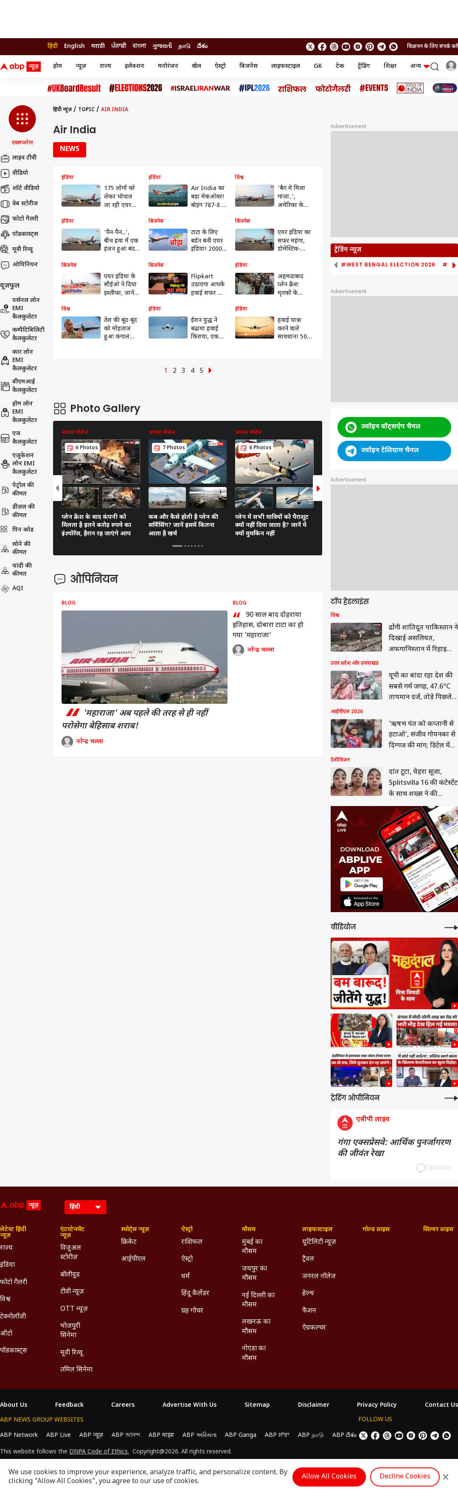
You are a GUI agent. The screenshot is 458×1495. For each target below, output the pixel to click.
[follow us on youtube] (346, 47)
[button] (22, 126)
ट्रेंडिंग (364, 66)
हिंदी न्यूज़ (62, 109)
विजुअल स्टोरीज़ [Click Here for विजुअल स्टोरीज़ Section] (70, 1253)
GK (318, 66)
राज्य (105, 66)
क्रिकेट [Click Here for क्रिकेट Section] (129, 1242)
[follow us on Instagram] (358, 47)
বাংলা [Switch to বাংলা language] (139, 46)
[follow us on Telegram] (382, 47)
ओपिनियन (19, 265)
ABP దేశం (344, 1435)
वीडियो (14, 173)
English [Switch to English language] (74, 46)
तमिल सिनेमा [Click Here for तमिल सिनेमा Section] (76, 1370)
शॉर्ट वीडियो (19, 189)
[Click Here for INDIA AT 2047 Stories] (445, 88)
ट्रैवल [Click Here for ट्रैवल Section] (308, 1259)
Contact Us (441, 1405)
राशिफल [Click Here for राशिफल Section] (191, 1242)
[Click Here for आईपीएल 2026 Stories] (254, 88)
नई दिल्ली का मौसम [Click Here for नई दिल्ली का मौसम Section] (258, 1300)
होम (57, 66)
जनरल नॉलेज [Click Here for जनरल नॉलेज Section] (319, 1276)
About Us (13, 1405)
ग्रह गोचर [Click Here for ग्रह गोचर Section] (192, 1311)
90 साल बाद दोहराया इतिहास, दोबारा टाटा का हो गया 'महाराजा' (268, 625)
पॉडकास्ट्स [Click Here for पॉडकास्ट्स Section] (13, 1351)
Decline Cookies (404, 1477)
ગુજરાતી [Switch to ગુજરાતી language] (162, 46)
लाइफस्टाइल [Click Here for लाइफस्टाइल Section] (317, 1230)
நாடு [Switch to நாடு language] (184, 46)
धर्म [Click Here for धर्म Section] (185, 1276)
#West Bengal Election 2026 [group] (388, 264)
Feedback (69, 1405)
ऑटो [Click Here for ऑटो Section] (6, 1334)
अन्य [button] (420, 66)
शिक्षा (390, 66)
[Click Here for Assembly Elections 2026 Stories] (135, 88)
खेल (196, 66)
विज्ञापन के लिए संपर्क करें (432, 46)
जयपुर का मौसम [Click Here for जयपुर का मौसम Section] (254, 1274)
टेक (340, 66)
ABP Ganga (240, 1435)
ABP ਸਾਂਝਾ (277, 1435)
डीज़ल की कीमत (17, 511)
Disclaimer (313, 1405)
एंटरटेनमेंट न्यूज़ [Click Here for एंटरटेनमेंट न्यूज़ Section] (72, 1233)
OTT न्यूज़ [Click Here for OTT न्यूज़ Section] (74, 1309)
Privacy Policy (377, 1405)
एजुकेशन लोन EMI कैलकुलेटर (18, 464)
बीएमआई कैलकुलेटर (18, 386)
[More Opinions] (451, 1098)
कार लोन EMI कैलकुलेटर (18, 360)
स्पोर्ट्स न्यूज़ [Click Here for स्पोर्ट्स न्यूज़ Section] (135, 1230)
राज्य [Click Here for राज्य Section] (6, 1248)
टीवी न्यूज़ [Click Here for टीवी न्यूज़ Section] (72, 1292)
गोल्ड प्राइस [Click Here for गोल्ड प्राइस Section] (376, 1230)
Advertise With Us (189, 1405)
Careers (123, 1405)
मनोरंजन (168, 66)
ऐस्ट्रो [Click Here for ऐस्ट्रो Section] (187, 1230)
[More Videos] (451, 927)
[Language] (86, 1207)
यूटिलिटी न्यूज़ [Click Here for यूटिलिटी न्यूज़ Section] (319, 1242)
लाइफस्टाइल (285, 66)
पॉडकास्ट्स (19, 235)
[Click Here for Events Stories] (374, 88)
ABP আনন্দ (126, 1435)
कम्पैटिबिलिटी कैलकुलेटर (22, 334)
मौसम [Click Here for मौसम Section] (249, 1230)
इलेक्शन (134, 66)
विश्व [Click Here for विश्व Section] (5, 1299)
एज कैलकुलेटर (18, 438)
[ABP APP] (361, 884)
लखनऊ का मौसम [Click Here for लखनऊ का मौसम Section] (256, 1327)
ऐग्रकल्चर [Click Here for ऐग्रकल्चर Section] (314, 1328)
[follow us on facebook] (322, 47)
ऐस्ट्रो (220, 66)
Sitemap (257, 1405)
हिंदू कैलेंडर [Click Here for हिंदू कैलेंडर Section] (195, 1293)
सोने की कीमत (15, 548)
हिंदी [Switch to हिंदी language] (53, 46)
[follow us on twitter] (310, 47)
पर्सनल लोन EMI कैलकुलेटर (20, 309)
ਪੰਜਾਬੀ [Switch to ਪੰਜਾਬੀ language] (118, 46)
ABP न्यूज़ (91, 1435)
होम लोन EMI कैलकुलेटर (18, 412)
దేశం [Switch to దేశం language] (202, 46)
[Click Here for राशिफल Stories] (292, 88)
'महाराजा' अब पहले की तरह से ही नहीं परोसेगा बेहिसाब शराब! (135, 720)
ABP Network (19, 1435)
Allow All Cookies (329, 1477)
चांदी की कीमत (16, 570)
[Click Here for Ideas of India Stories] (410, 88)
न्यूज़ (81, 66)
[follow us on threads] (334, 47)
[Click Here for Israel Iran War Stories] (200, 88)
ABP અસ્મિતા (199, 1435)
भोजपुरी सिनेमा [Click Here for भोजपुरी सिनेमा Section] (70, 1331)
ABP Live (58, 1435)
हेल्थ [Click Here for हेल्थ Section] (308, 1293)
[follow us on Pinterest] (370, 47)
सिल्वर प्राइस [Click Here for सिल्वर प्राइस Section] (438, 1230)
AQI (11, 589)
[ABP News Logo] (22, 67)
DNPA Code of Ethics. (99, 1452)
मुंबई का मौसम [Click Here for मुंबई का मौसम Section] (252, 1247)
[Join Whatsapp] (393, 47)
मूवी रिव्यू (16, 250)
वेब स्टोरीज (19, 204)
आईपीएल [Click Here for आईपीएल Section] (133, 1259)
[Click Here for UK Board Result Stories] (74, 88)
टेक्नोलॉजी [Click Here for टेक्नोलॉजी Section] (13, 1317)
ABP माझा (161, 1435)
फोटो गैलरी (19, 219)
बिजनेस (248, 66)
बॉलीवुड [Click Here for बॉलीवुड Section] (70, 1275)
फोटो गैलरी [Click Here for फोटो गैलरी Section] (13, 1282)
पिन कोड (17, 530)
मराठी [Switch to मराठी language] (98, 46)
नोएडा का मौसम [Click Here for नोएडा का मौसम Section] (254, 1353)
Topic (86, 109)
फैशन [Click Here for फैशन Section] (309, 1311)
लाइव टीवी (18, 158)
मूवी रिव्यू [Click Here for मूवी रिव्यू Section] (71, 1353)
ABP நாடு (311, 1435)
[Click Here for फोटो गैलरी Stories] (333, 88)
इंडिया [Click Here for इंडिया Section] (7, 1265)
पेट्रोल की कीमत (17, 490)
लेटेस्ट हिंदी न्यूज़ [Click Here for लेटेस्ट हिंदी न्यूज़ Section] (13, 1233)
